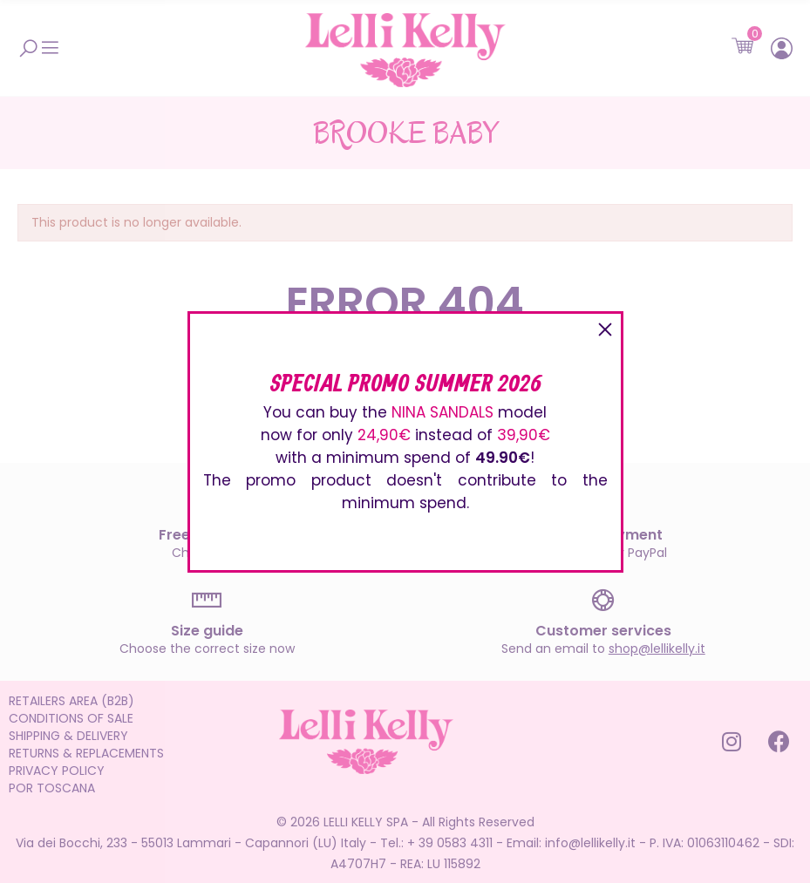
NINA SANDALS (442, 412)
